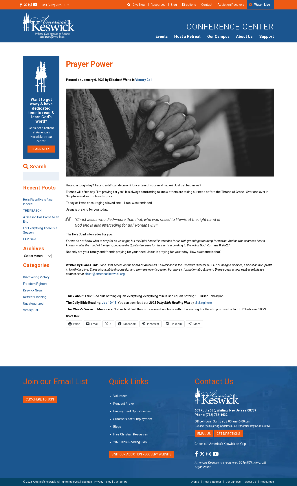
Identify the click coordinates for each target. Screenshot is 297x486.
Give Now (139, 4)
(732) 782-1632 (216, 415)
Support (266, 36)
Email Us (204, 433)
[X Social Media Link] (25, 5)
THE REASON (32, 210)
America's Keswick (207, 462)
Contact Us (214, 381)
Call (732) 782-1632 (55, 5)
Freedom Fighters (35, 284)
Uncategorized (33, 303)
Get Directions (228, 433)
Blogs (117, 426)
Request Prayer (124, 403)
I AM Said (29, 239)
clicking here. (204, 302)
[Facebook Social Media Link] (21, 5)
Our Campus (218, 36)
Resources (158, 4)
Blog (174, 4)
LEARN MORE (41, 149)
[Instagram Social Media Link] (30, 5)
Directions (189, 4)
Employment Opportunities (132, 411)
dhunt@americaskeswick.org (104, 274)
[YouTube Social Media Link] (35, 5)
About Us (244, 36)
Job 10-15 (109, 302)
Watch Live (262, 4)
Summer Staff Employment (132, 419)
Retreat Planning (34, 297)
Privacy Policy (102, 481)
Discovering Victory (36, 277)
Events (162, 36)
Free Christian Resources (130, 434)
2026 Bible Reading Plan (130, 442)
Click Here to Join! (40, 399)
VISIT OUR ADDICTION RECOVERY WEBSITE (142, 454)
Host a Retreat (187, 36)
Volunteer (120, 396)
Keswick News (33, 290)
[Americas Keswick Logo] (49, 25)
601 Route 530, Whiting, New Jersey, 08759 (225, 410)
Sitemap (87, 481)
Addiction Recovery (231, 4)
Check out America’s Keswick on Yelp (220, 444)
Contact (206, 4)
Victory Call (143, 80)
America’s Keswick (44, 481)
